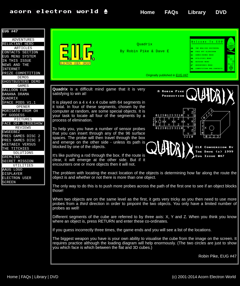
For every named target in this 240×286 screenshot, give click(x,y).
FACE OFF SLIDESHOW (22, 123)
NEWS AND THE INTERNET (15, 67)
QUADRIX (10, 98)
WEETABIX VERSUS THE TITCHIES (19, 146)
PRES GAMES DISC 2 (21, 136)
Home (147, 12)
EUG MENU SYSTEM (19, 56)
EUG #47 (10, 31)
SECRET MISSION (17, 161)
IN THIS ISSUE (16, 61)
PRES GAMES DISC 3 (21, 140)
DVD (221, 12)
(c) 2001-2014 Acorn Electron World (204, 277)
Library (197, 12)
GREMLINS (11, 157)
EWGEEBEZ (11, 132)
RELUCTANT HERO (17, 44)
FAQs (171, 12)
